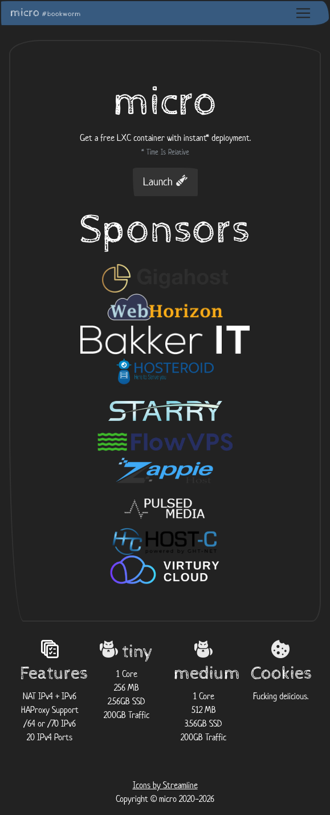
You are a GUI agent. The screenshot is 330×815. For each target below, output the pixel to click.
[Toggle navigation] (303, 13)
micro (45, 12)
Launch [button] (165, 182)
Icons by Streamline (165, 785)
